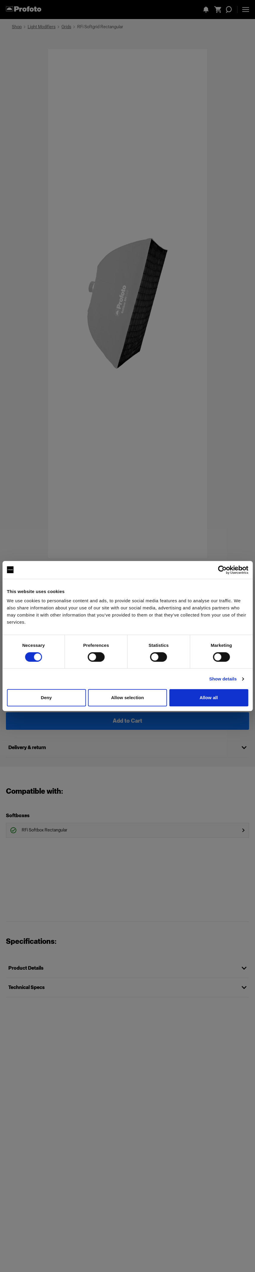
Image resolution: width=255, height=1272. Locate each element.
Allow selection (127, 697)
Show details (223, 678)
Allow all (208, 697)
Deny (46, 697)
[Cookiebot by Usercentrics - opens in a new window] (222, 569)
